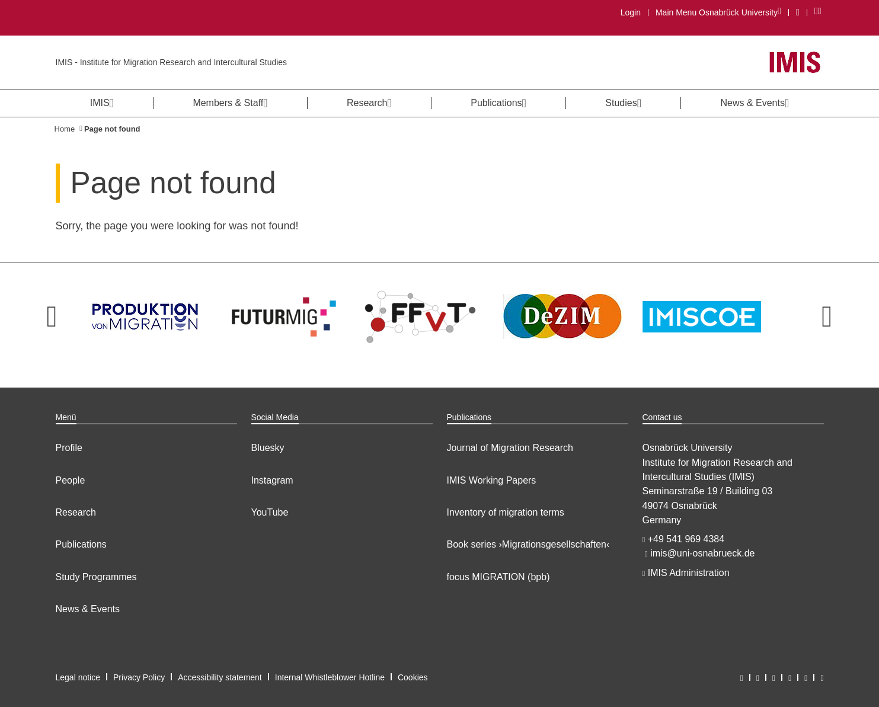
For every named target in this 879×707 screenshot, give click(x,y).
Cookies (413, 677)
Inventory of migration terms (505, 512)
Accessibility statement (220, 677)
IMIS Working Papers (491, 480)
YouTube (270, 512)
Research (76, 512)
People (70, 480)
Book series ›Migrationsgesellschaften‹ (528, 544)
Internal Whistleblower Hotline (330, 677)
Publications (81, 544)
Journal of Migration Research (510, 448)
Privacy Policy (139, 677)
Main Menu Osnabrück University (718, 12)
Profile (69, 448)
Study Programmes (96, 577)
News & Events (88, 609)
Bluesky (268, 448)
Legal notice (78, 677)
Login (631, 12)
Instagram (272, 480)
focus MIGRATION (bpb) (498, 577)
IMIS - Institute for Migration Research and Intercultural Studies (171, 62)
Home (65, 128)
